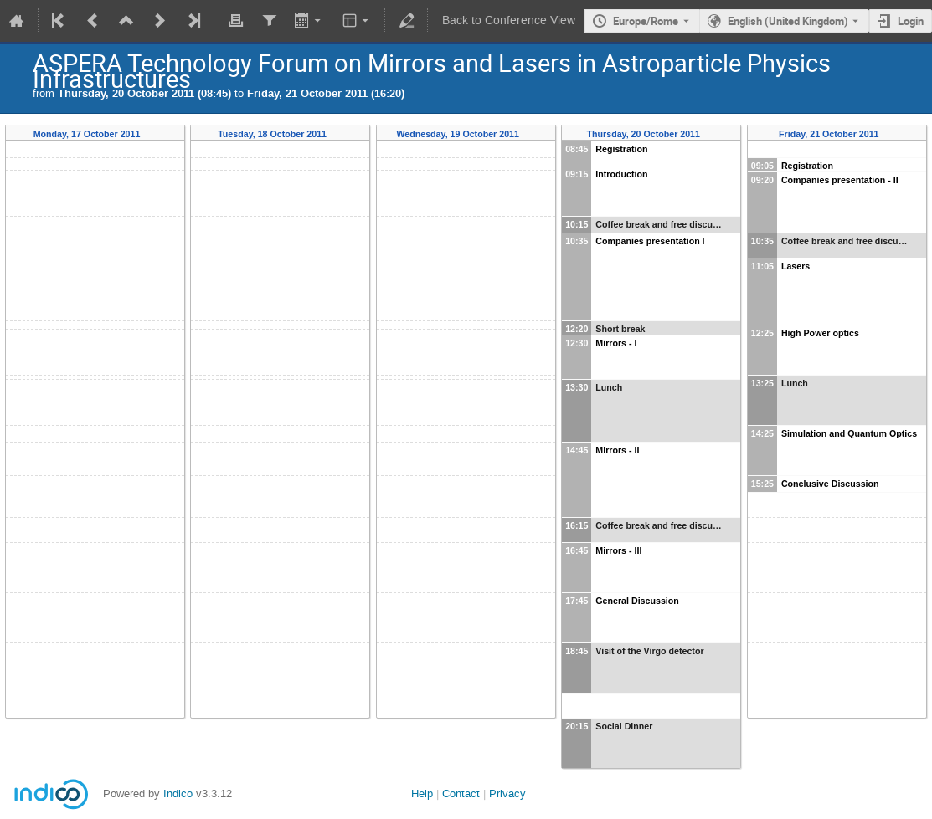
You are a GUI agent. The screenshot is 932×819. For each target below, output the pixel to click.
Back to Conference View (508, 20)
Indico (178, 793)
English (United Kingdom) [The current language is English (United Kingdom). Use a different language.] (788, 20)
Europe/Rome (645, 20)
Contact (461, 793)
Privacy (507, 793)
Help (422, 793)
